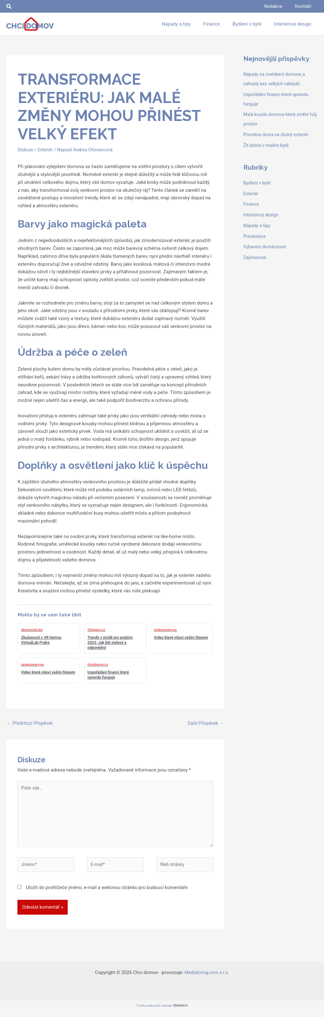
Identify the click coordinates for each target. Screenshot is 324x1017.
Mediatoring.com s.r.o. (207, 978)
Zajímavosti (255, 257)
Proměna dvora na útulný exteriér (278, 134)
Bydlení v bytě (257, 183)
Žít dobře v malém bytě (267, 145)
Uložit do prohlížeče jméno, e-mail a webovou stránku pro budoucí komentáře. (107, 893)
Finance (251, 204)
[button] (9, 6)
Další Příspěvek (204, 723)
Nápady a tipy (257, 225)
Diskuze (26, 150)
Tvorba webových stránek (153, 1011)
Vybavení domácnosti (266, 247)
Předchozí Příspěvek (31, 723)
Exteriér (47, 150)
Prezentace (255, 236)
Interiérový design (262, 215)
